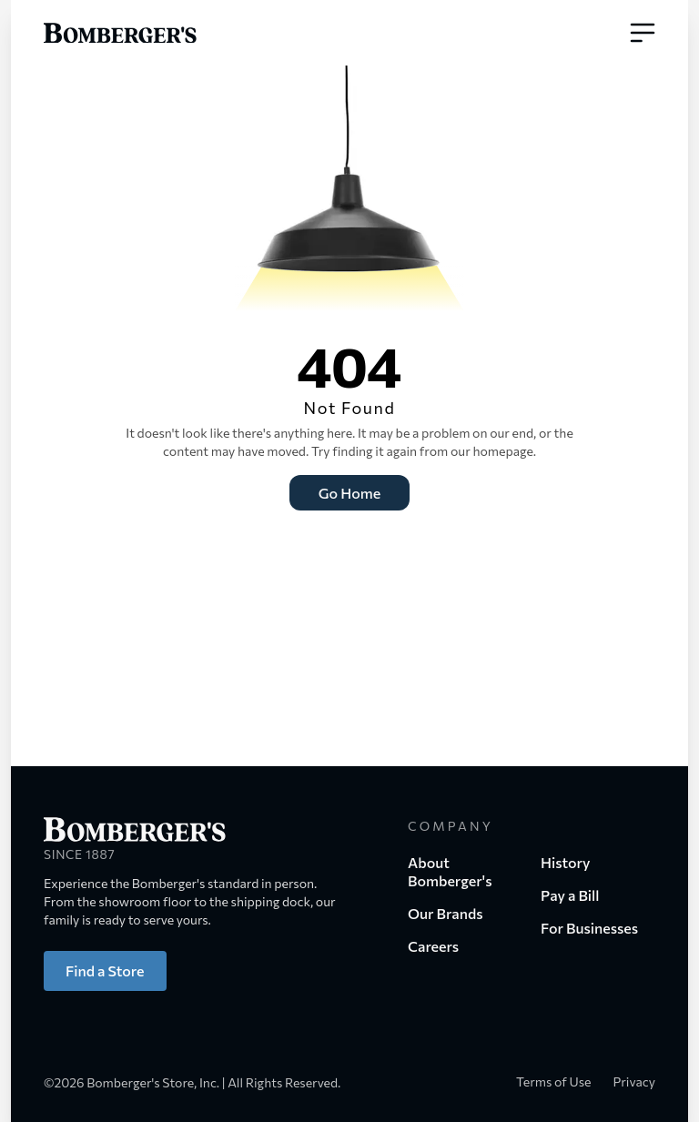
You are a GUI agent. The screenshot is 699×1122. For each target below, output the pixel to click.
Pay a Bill (570, 895)
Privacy (634, 1081)
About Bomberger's (449, 871)
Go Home (349, 492)
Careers (433, 946)
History (566, 862)
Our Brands (445, 913)
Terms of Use (554, 1081)
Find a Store (105, 970)
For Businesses (589, 927)
